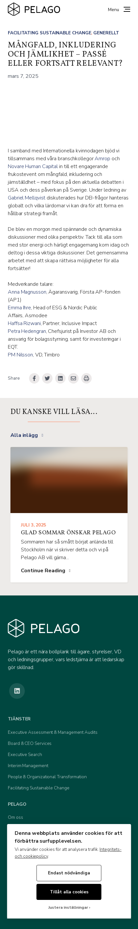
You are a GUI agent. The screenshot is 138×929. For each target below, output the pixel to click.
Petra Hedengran (27, 331)
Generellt (106, 33)
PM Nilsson (20, 354)
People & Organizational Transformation (47, 777)
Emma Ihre (19, 307)
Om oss (15, 817)
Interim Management (28, 766)
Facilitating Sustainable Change (49, 33)
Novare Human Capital (33, 166)
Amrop (102, 158)
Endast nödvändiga (69, 873)
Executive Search (25, 754)
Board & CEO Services (30, 743)
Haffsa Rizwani (24, 323)
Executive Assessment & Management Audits (53, 732)
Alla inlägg (24, 435)
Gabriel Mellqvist (26, 197)
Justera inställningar (68, 907)
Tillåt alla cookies (69, 892)
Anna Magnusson (27, 292)
